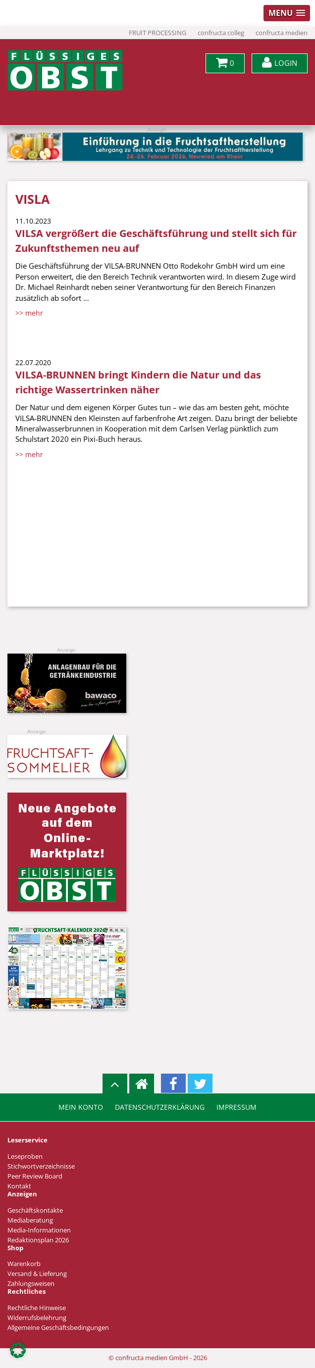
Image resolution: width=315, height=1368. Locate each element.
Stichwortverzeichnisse (41, 1166)
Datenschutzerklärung (160, 1107)
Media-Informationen (39, 1230)
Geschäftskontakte (35, 1210)
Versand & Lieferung (37, 1274)
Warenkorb (24, 1264)
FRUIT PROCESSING (157, 33)
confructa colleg (221, 33)
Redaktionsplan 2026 (38, 1240)
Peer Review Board (34, 1176)
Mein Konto (80, 1107)
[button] (18, 1350)
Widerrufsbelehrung (36, 1318)
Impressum (236, 1107)
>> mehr (29, 313)
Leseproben (25, 1156)
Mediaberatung (30, 1220)
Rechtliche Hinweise (36, 1308)
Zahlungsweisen (30, 1283)
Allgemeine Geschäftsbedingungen (58, 1327)
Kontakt (19, 1186)
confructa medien (282, 33)
